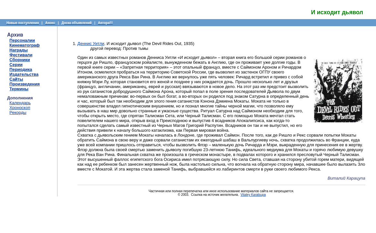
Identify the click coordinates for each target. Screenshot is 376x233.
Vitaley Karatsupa (253, 194)
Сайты (16, 79)
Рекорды (17, 112)
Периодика (20, 69)
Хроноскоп (19, 107)
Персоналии (22, 40)
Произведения (24, 84)
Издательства (23, 74)
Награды (18, 50)
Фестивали (20, 54)
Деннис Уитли (90, 43)
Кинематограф (24, 45)
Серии (16, 64)
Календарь (20, 102)
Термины (18, 88)
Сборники (19, 59)
